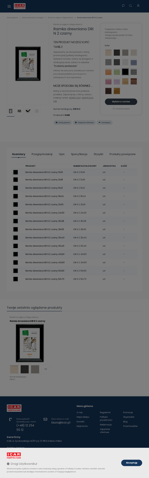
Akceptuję (131, 462)
